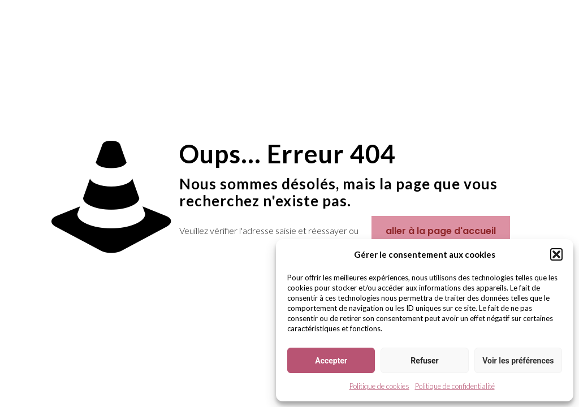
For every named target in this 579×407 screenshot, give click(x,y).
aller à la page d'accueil (441, 230)
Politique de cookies (379, 386)
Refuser (424, 360)
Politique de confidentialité (455, 386)
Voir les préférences (518, 360)
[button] (556, 254)
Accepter (331, 360)
